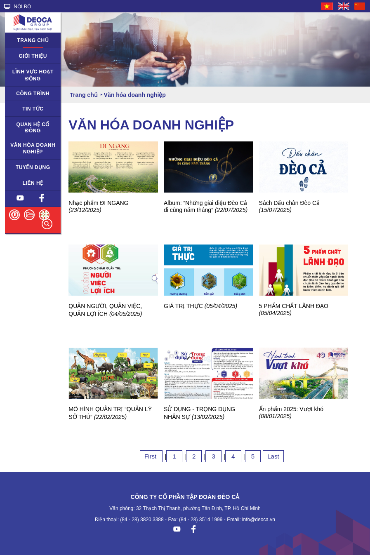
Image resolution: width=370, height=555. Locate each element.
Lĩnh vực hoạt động (33, 75)
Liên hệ (33, 183)
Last (273, 456)
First (151, 456)
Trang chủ (33, 40)
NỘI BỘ (17, 6)
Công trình (32, 93)
